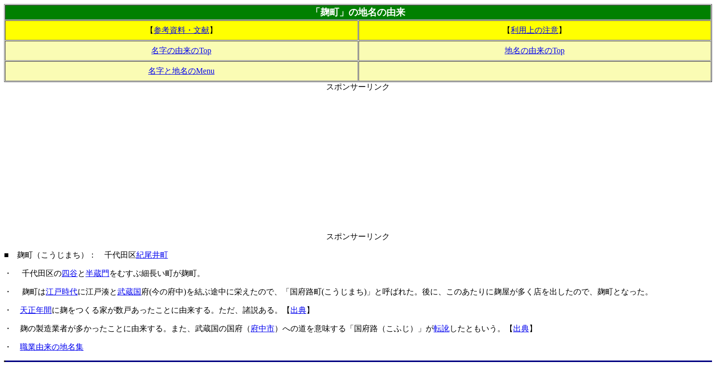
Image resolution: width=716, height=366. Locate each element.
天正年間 (36, 310)
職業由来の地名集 (52, 347)
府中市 (262, 328)
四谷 (70, 273)
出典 (298, 310)
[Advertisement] (358, 162)
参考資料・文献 (181, 30)
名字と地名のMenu (181, 71)
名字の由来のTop (181, 50)
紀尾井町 (152, 255)
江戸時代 (62, 291)
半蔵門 (97, 273)
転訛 (441, 328)
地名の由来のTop (535, 50)
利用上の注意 (534, 30)
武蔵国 (129, 291)
